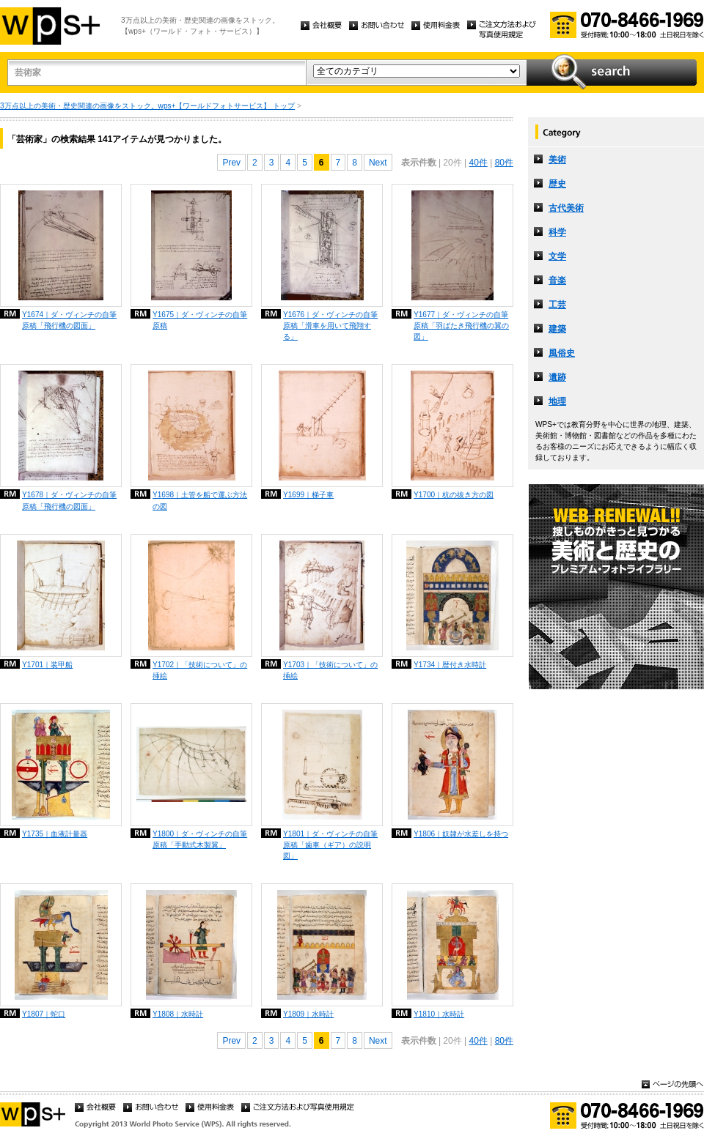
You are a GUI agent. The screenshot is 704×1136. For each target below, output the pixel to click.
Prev (231, 162)
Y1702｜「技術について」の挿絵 (200, 670)
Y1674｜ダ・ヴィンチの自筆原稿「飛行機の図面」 (69, 320)
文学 (557, 256)
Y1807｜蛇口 (43, 1014)
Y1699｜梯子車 (308, 495)
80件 (504, 162)
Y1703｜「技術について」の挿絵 (330, 670)
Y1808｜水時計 (178, 1014)
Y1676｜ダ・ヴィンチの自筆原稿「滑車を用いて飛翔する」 (330, 326)
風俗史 (562, 353)
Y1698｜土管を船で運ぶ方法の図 (200, 500)
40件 (478, 162)
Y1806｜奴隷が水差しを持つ (461, 834)
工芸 (557, 305)
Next (378, 162)
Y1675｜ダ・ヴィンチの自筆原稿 (200, 320)
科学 (557, 232)
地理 (557, 401)
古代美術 (566, 208)
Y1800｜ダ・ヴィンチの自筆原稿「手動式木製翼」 (200, 839)
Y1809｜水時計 (308, 1014)
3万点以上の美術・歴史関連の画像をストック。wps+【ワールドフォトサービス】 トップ (147, 106)
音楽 (557, 280)
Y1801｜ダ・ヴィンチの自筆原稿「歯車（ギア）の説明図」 (330, 845)
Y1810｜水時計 (439, 1014)
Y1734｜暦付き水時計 (450, 665)
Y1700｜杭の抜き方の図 (454, 495)
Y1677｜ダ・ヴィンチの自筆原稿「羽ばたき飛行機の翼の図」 (461, 326)
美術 (557, 160)
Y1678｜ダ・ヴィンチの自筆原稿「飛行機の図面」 (69, 500)
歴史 (557, 184)
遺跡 (557, 377)
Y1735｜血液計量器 (54, 834)
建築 (557, 329)
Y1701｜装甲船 (47, 665)
